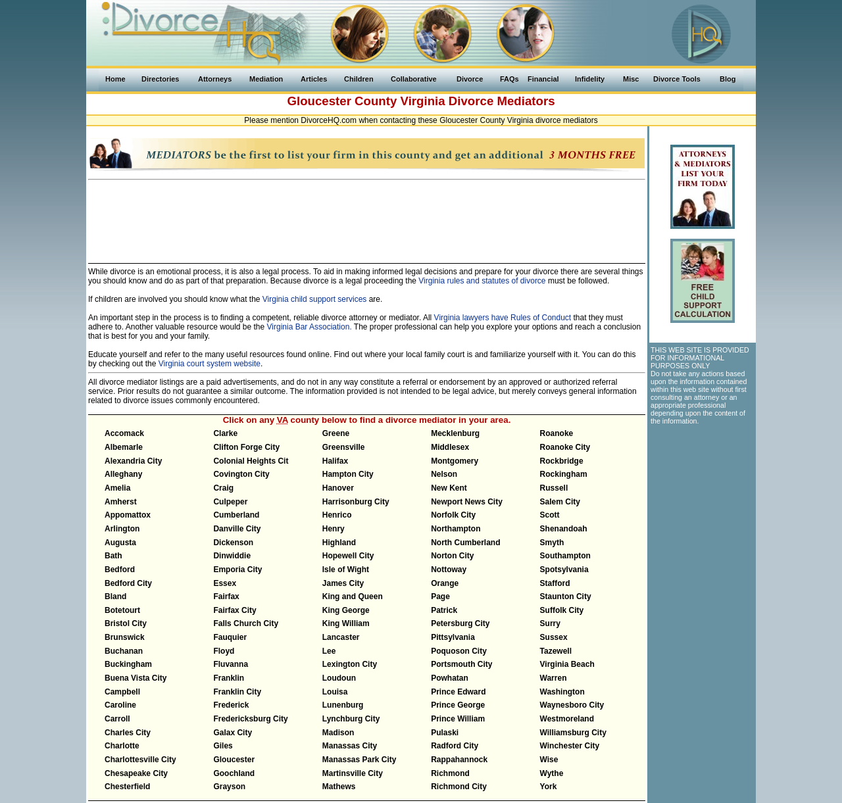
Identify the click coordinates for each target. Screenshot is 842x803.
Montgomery (454, 461)
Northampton (455, 528)
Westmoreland (567, 718)
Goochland (234, 773)
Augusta (120, 542)
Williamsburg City (573, 732)
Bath (113, 555)
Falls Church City (245, 623)
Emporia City (237, 569)
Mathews (339, 786)
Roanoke (557, 433)
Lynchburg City (351, 718)
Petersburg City (460, 623)
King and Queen (352, 596)
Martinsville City (352, 773)
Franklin (228, 678)
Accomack (124, 433)
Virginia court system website (209, 363)
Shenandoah (563, 528)
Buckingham (128, 664)
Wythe (552, 773)
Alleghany (123, 474)
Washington (562, 691)
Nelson (444, 474)
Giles (222, 745)
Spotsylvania (564, 569)
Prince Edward (458, 691)
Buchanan (124, 651)
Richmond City (459, 786)
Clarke (225, 433)
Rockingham (563, 474)
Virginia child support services (314, 299)
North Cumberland (465, 542)
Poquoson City (459, 651)
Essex (224, 583)
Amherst (121, 501)
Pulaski (444, 732)
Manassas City (349, 745)
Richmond (450, 773)
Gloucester (234, 759)
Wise (549, 759)
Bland (115, 596)
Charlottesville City (140, 759)
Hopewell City (348, 555)
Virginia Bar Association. (309, 326)
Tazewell (556, 651)
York (548, 786)
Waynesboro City (572, 705)
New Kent (449, 488)
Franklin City (237, 691)
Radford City (454, 745)
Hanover (338, 488)
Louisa (335, 691)
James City (343, 583)
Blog (727, 79)
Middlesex (450, 447)
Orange (444, 583)
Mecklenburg (455, 433)
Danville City (236, 528)
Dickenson (233, 542)
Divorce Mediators (502, 101)
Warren (553, 678)
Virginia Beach (567, 664)
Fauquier (230, 637)
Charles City (128, 732)
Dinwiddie (232, 555)
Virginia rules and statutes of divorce (481, 280)
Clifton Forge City (246, 447)
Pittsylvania (453, 637)
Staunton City (565, 596)
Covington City (241, 474)
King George (346, 610)
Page (440, 596)
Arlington (122, 528)
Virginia (423, 101)
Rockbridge (561, 461)
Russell (554, 488)
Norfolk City (453, 515)
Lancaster (341, 637)
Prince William (458, 718)
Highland (339, 542)
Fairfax (226, 596)
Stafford (555, 583)
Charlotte (122, 745)
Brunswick (125, 637)
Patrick (444, 610)
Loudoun (339, 678)
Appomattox (128, 515)
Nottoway (448, 569)
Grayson (229, 786)
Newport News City (467, 501)
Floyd (223, 651)
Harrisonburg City (355, 501)
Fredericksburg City (250, 718)
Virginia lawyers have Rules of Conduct (503, 317)
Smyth (552, 542)
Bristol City (126, 623)
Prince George (458, 705)
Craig (223, 488)
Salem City (560, 501)
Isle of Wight (345, 569)
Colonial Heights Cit (250, 461)
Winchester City (570, 745)
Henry (333, 528)
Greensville (343, 447)
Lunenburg (343, 705)
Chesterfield (127, 786)
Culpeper (230, 501)
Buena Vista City (135, 678)
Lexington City (349, 664)
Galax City (232, 732)
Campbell (122, 691)
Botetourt (122, 610)
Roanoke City (565, 447)
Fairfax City (234, 610)
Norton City (452, 555)
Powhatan (449, 678)
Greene (335, 433)
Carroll (117, 718)
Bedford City (128, 583)
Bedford (120, 569)
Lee (329, 651)
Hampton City (348, 474)
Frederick (231, 705)
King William (346, 623)
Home (115, 79)
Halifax (335, 461)
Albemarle (124, 447)
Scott (550, 515)
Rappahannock (459, 759)
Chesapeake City (136, 773)
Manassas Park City (359, 759)
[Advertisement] (367, 215)
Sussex (554, 637)
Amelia (117, 488)
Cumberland (236, 515)
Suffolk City (562, 610)
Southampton (565, 555)
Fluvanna (230, 664)
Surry (550, 623)
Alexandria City (133, 461)
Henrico (337, 515)
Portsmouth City (461, 664)
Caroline (120, 705)
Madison (338, 732)
